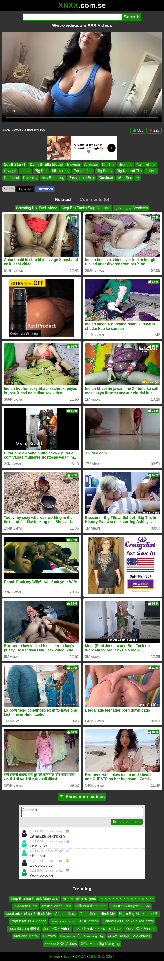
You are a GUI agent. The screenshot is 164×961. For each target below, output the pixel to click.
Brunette (126, 164)
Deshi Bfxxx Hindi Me (97, 914)
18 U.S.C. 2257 (101, 956)
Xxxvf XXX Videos (140, 928)
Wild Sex (124, 178)
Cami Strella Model (46, 164)
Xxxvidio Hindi (25, 906)
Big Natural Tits (129, 171)
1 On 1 (151, 171)
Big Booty (104, 171)
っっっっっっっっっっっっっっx (127, 899)
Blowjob (73, 164)
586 (138, 130)
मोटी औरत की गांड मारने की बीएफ (97, 928)
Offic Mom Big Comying (100, 944)
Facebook (45, 189)
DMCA (80, 956)
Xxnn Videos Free (56, 906)
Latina (25, 171)
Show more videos (82, 796)
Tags (67, 956)
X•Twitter (25, 189)
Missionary (60, 171)
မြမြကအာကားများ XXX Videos (75, 921)
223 (154, 130)
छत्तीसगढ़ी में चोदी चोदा (91, 906)
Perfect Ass (83, 171)
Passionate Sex (81, 178)
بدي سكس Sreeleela (131, 208)
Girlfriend (11, 178)
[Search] (72, 17)
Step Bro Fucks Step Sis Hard (86, 208)
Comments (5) (94, 199)
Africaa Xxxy (65, 914)
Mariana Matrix (26, 936)
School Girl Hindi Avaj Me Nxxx (128, 921)
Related (63, 199)
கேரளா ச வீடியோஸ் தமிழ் (82, 936)
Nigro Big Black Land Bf (138, 914)
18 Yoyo (49, 936)
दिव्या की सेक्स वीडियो (24, 928)
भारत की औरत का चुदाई (79, 899)
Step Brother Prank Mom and (34, 899)
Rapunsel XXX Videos (28, 921)
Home (55, 956)
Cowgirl (10, 171)
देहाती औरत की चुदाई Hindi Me (28, 914)
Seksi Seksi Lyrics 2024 (130, 906)
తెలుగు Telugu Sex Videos (129, 936)
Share (9, 189)
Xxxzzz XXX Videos (60, 944)
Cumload (105, 178)
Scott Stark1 (14, 164)
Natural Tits (146, 164)
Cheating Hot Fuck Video (36, 208)
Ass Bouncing (53, 178)
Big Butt (41, 171)
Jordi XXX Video (56, 928)
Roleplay (30, 178)
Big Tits (108, 164)
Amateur (91, 164)
